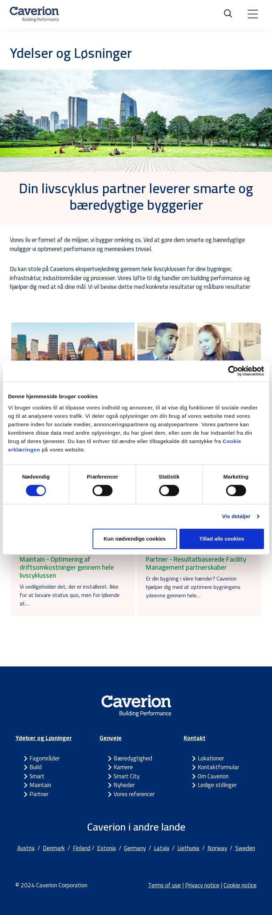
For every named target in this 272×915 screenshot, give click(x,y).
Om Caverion (213, 776)
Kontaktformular (218, 767)
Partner (38, 794)
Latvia (161, 848)
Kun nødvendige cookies (134, 539)
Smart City (127, 776)
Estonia (106, 848)
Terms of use (164, 885)
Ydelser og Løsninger (43, 738)
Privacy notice (202, 885)
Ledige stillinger (217, 785)
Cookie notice (240, 885)
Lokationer (211, 758)
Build (35, 767)
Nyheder (124, 785)
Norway (217, 848)
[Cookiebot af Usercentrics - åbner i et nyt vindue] (233, 371)
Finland (81, 848)
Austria (26, 848)
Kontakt (194, 738)
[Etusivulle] (34, 14)
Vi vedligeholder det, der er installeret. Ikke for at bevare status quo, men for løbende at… (70, 595)
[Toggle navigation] (252, 14)
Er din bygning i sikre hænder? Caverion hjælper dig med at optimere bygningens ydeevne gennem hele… (193, 587)
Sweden (245, 848)
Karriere (123, 767)
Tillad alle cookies (221, 539)
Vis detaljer (236, 516)
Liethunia (188, 848)
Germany (135, 848)
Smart (37, 776)
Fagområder (44, 758)
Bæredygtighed (133, 758)
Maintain (40, 785)
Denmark (54, 848)
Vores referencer (134, 794)
